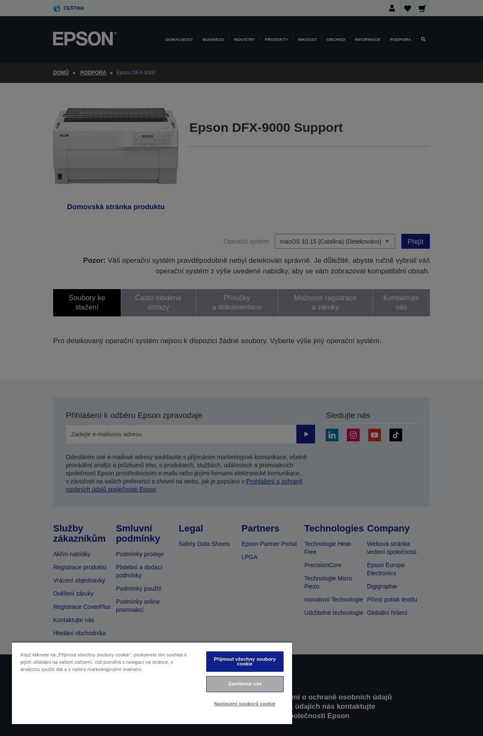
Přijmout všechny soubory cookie (245, 661)
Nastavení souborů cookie (245, 703)
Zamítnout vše (245, 683)
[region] (152, 683)
